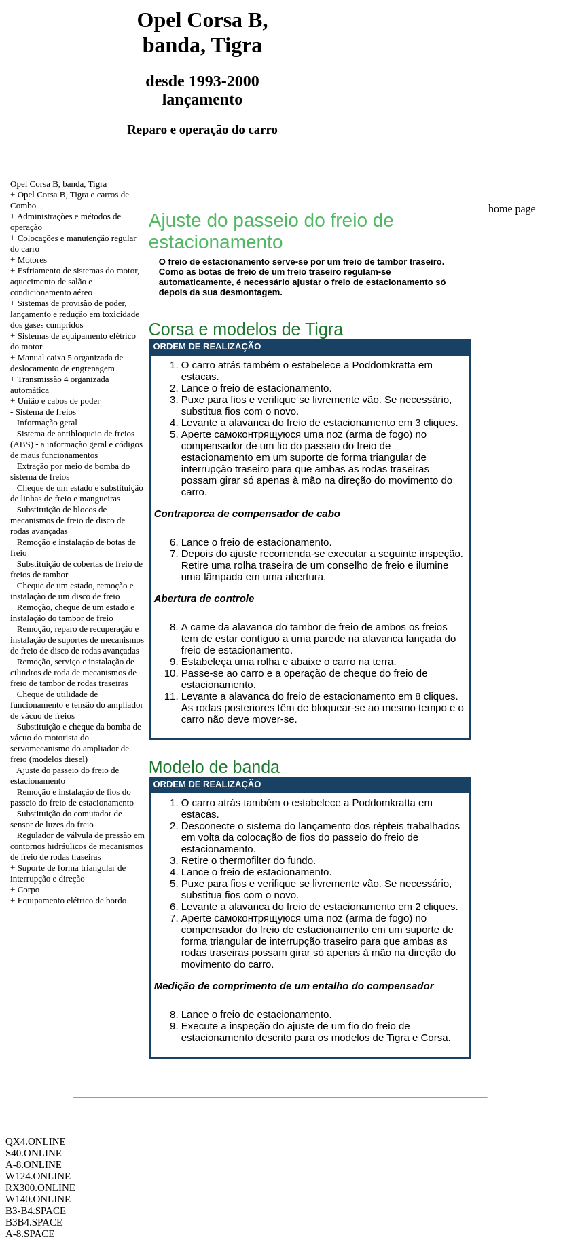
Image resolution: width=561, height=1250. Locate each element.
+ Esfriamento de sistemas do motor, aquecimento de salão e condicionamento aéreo (74, 281)
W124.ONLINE (38, 1176)
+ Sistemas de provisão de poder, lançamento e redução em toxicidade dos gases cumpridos (74, 314)
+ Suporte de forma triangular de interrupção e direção (68, 873)
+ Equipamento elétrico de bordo (68, 900)
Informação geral (47, 422)
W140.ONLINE (38, 1199)
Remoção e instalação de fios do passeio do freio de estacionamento (72, 797)
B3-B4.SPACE (35, 1210)
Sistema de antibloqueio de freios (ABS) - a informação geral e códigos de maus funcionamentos (76, 444)
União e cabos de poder (59, 401)
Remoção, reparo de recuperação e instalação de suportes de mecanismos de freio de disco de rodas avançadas (77, 640)
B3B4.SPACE (33, 1222)
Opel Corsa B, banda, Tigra (58, 183)
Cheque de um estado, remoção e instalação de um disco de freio (72, 590)
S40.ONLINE (33, 1153)
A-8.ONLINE (33, 1164)
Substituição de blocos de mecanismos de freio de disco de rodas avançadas (67, 520)
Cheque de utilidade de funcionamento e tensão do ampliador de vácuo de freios (76, 705)
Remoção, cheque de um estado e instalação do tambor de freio (72, 612)
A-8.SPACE (29, 1233)
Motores (32, 259)
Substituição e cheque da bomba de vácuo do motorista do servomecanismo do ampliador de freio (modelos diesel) (75, 742)
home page (512, 208)
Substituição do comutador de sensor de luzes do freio (66, 818)
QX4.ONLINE (35, 1141)
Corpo (29, 889)
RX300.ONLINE (40, 1187)
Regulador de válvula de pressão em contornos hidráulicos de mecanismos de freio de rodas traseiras (77, 846)
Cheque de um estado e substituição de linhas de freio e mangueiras (76, 493)
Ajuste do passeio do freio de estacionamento (64, 775)
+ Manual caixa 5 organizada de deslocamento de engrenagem (66, 362)
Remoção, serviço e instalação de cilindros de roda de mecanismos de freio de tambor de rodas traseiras (73, 672)
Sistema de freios (46, 411)
